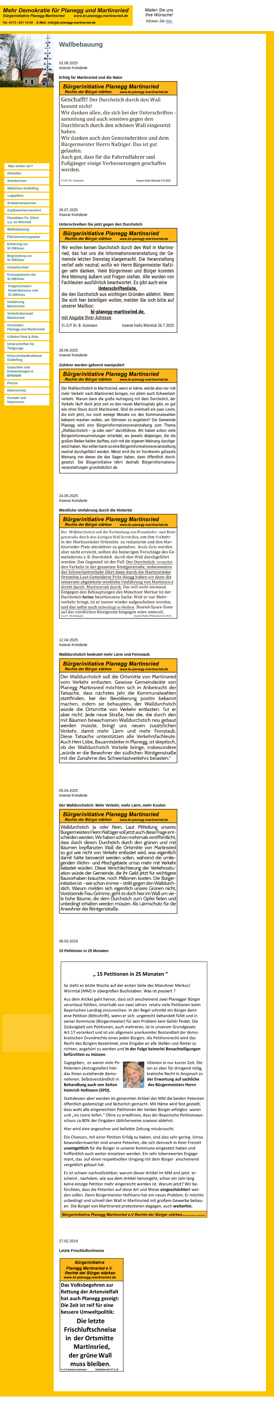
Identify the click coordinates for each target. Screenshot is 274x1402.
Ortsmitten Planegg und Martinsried (25, 327)
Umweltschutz (17, 267)
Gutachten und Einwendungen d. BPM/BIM (19, 372)
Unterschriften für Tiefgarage (19, 346)
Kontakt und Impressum (15, 400)
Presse (12, 383)
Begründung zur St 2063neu (18, 258)
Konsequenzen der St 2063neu (20, 277)
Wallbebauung (18, 229)
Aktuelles (14, 173)
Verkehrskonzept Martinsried (19, 316)
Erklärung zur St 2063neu (16, 246)
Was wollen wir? (20, 166)
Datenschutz (16, 390)
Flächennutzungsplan (23, 237)
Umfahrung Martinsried (14, 304)
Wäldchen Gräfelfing (23, 188)
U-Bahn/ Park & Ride (23, 337)
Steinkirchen (17, 181)
